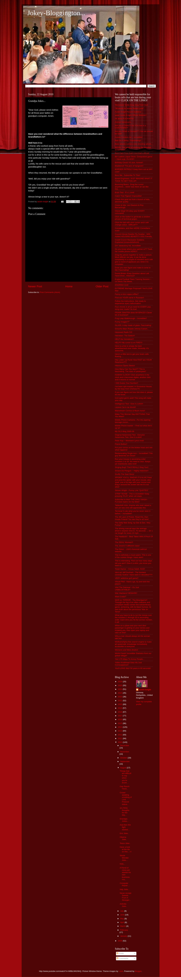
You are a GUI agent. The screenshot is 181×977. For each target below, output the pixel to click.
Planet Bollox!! (121, 444)
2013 (120, 731)
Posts (120, 953)
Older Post (102, 286)
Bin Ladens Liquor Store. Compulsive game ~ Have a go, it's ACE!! (133, 158)
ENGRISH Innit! (122, 285)
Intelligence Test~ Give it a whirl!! (129, 404)
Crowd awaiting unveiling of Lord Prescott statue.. (126, 798)
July (122, 911)
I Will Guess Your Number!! (126, 383)
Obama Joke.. (123, 838)
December (124, 745)
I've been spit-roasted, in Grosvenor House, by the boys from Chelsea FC (133, 387)
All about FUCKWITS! (124, 119)
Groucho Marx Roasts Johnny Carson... (132, 329)
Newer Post (35, 286)
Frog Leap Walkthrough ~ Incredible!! (131, 318)
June (122, 915)
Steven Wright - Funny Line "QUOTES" (132, 490)
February (124, 930)
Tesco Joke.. (125, 843)
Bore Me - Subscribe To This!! (127, 175)
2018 (120, 712)
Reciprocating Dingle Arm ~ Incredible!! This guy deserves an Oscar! (134, 454)
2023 (120, 693)
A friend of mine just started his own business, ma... (125, 874)
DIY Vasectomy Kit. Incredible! (128, 246)
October (124, 758)
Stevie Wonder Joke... (124, 857)
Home (68, 286)
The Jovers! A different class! (127, 546)
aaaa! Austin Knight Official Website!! (131, 115)
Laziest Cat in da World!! (125, 407)
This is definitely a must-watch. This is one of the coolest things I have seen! (133, 556)
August (123, 768)
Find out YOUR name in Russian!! (129, 298)
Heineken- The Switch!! (125, 336)
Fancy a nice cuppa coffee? (127, 294)
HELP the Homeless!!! (124, 339)
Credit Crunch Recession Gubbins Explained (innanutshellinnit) (129, 241)
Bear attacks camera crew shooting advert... (134, 144)
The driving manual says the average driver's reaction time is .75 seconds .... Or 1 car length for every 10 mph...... (134, 530)
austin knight (145, 690)
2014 (120, 727)
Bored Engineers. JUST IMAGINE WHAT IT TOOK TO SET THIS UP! (133, 179)
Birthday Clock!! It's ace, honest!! (129, 162)
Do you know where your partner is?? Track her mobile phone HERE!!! (133, 250)
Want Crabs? (120, 597)
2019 (120, 708)
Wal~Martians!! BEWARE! (126, 593)
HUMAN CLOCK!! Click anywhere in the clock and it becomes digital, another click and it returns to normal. (133, 377)
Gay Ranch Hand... (124, 787)
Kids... (122, 864)
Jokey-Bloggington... (56, 13)
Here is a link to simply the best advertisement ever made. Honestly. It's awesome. (132, 348)
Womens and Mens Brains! (126, 650)
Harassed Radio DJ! (123, 332)
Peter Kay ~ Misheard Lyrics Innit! (129, 441)
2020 (120, 704)
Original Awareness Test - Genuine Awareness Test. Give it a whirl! (130, 436)
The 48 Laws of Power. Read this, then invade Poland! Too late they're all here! (132, 518)
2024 (120, 689)
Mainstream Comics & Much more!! (130, 411)
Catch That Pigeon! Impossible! (128, 196)
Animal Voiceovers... (123, 122)
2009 (120, 941)
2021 (120, 700)
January (124, 936)
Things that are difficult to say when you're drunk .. (125, 777)
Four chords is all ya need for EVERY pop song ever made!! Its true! (133, 308)
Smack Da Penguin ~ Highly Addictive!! (132, 471)
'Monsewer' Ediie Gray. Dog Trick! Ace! (131, 105)
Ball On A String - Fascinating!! (128, 140)
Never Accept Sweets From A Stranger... (125, 896)
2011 (120, 738)
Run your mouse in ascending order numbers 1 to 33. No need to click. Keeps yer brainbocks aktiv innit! (132, 461)
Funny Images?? (122, 322)
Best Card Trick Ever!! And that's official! (132, 153)
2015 (120, 723)
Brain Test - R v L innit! (124, 192)
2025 (120, 685)
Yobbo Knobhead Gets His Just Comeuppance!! (128, 663)
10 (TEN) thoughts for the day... (124, 811)
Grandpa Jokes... (124, 820)
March (123, 926)
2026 (120, 681)
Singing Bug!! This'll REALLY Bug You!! (132, 467)
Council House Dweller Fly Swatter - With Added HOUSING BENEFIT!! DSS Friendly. (133, 235)
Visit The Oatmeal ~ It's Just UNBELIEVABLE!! (127, 588)
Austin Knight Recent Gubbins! (128, 112)
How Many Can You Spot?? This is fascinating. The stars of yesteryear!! (130, 370)
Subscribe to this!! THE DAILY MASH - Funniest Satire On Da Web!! (131, 500)
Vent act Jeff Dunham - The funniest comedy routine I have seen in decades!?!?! (133, 573)
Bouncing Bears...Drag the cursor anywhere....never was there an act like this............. (132, 186)
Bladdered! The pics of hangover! (129, 166)
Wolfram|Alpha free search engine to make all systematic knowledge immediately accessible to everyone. (133, 644)
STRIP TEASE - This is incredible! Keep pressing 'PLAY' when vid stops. (132, 495)
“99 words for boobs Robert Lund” (129, 108)
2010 (120, 742)
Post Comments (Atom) (50, 292)
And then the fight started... (125, 827)
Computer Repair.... (125, 884)
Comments (122, 958)
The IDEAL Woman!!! (124, 542)
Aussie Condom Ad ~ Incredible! (129, 137)
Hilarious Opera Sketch (125, 366)
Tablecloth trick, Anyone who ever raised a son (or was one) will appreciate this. (133, 506)
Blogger (138, 971)
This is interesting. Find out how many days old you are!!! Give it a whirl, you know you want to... (133, 563)
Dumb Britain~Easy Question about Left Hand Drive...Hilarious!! (132, 274)
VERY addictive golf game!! (127, 578)
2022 (120, 697)
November (124, 752)
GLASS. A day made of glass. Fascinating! (133, 325)
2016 (120, 719)
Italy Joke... (124, 889)
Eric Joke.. (124, 833)
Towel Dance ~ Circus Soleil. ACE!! (130, 569)
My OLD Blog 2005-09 (124, 431)
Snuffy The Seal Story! (124, 474)
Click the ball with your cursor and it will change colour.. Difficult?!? (132, 223)
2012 (120, 735)
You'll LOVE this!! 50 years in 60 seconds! (133, 668)
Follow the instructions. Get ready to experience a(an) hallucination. (130, 302)
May (122, 919)
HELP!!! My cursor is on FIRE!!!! (128, 342)
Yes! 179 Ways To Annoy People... (129, 659)
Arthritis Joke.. (123, 905)
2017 (120, 716)
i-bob (121, 971)
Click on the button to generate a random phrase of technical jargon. (132, 218)
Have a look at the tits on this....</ (125, 849)
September (125, 761)
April (122, 922)
